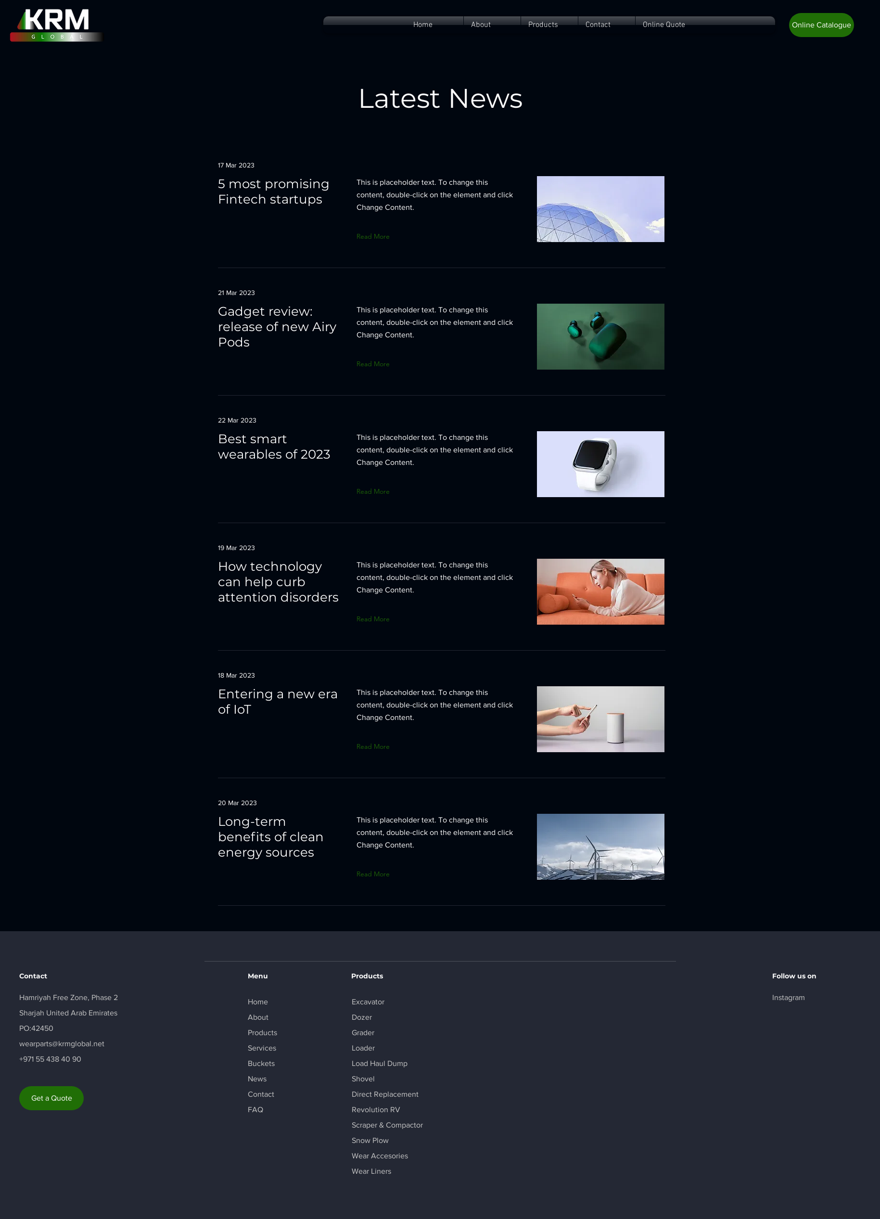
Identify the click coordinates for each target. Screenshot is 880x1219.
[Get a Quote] (51, 1098)
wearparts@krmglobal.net (61, 1043)
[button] (821, 25)
